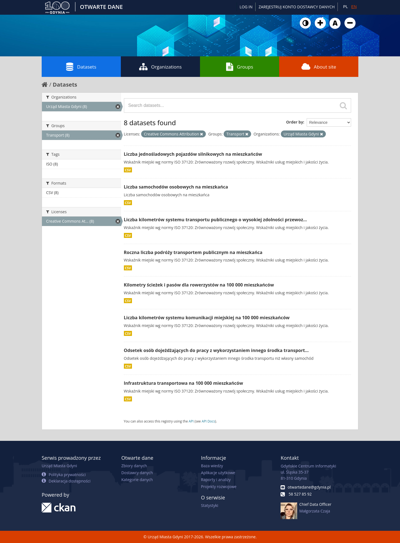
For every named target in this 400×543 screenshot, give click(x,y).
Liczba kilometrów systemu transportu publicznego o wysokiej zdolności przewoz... (215, 220)
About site (318, 66)
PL (345, 6)
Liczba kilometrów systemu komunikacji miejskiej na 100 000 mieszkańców (207, 318)
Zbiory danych (134, 465)
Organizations (160, 66)
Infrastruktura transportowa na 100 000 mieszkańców (183, 383)
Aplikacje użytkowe (218, 472)
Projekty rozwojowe (219, 486)
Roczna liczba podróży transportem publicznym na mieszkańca (193, 252)
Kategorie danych (137, 479)
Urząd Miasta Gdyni (59, 465)
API (191, 421)
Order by (294, 122)
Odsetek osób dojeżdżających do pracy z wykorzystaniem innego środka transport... (216, 350)
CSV (128, 170)
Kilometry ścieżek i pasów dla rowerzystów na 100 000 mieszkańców (199, 285)
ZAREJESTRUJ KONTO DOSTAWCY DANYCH (297, 6)
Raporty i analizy (216, 479)
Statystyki (209, 505)
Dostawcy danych (137, 472)
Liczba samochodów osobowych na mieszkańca (176, 187)
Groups (239, 66)
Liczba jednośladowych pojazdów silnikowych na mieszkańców (193, 154)
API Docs (208, 421)
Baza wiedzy (212, 465)
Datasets (81, 66)
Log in (246, 6)
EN (354, 6)
